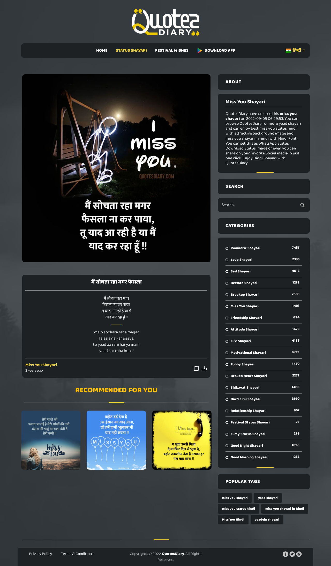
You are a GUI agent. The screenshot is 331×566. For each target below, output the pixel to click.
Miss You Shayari (41, 365)
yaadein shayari (267, 519)
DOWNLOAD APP (216, 50)
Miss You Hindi (233, 519)
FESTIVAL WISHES (172, 50)
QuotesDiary (173, 554)
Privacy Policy (40, 554)
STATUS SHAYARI (131, 50)
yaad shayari (268, 498)
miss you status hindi (238, 509)
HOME (102, 50)
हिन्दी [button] (294, 50)
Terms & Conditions (77, 554)
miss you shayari (235, 498)
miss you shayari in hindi (284, 509)
